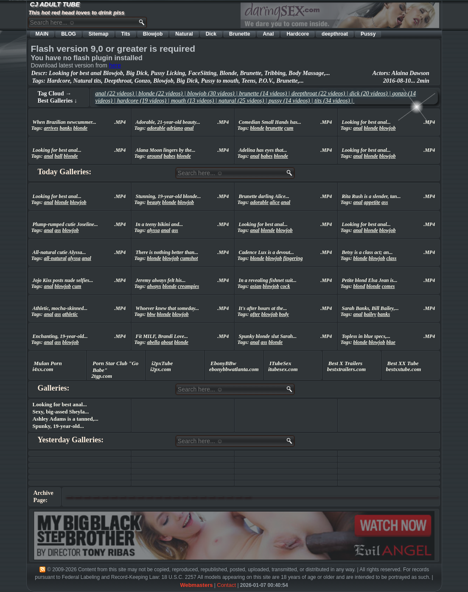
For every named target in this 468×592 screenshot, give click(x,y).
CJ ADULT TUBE (55, 4)
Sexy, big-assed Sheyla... (61, 411)
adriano (175, 128)
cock (285, 286)
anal (188, 128)
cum (288, 128)
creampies (188, 286)
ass (384, 202)
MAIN (42, 34)
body (284, 314)
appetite (372, 202)
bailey (370, 314)
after (255, 314)
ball (58, 156)
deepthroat (335, 34)
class (391, 258)
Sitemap (99, 34)
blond (359, 286)
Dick (211, 34)
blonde (80, 128)
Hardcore (297, 34)
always (154, 286)
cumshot (189, 258)
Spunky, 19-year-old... (58, 426)
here (115, 65)
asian (255, 286)
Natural (184, 34)
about (167, 342)
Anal (268, 34)
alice (275, 202)
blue (390, 342)
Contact (226, 585)
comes (388, 286)
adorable (156, 128)
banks (65, 128)
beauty (154, 202)
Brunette (239, 34)
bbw (151, 314)
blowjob (387, 128)
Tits (125, 34)
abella (153, 342)
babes (169, 156)
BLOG (68, 34)
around (154, 156)
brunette (274, 128)
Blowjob (153, 34)
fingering (293, 258)
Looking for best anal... (60, 404)
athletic (70, 314)
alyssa (153, 230)
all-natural (55, 258)
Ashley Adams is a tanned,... (65, 419)
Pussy (368, 34)
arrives (51, 128)
